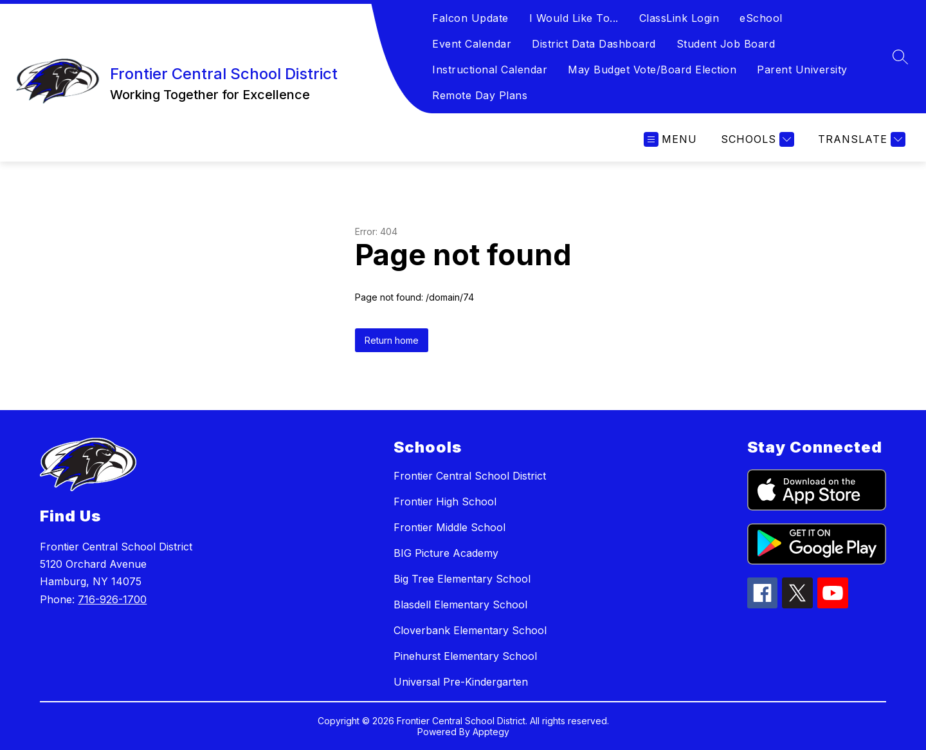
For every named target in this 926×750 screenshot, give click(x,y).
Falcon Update (470, 18)
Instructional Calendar (489, 69)
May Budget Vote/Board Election (652, 69)
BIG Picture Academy (446, 553)
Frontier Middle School (449, 527)
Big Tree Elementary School (462, 578)
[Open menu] (670, 139)
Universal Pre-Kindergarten (461, 681)
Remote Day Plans (479, 95)
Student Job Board (726, 43)
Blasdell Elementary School (460, 604)
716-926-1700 (112, 599)
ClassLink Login (679, 18)
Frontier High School (445, 501)
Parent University (802, 69)
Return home (392, 340)
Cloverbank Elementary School (470, 630)
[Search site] (900, 56)
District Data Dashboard (594, 43)
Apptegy (491, 731)
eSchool (761, 18)
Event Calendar (471, 43)
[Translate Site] (860, 139)
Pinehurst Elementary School (465, 656)
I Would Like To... (574, 18)
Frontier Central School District (470, 475)
